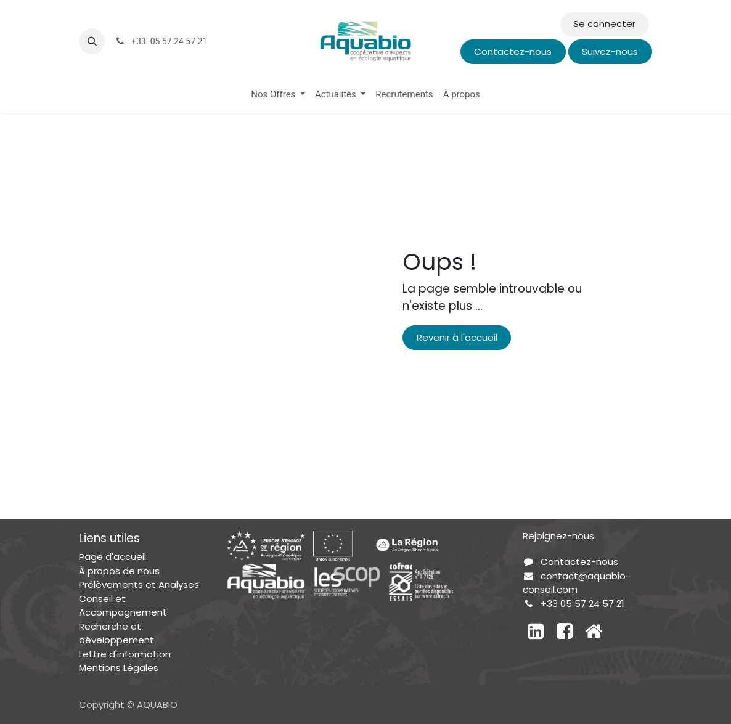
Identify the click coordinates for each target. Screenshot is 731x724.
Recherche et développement (116, 633)
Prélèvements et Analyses (139, 584)
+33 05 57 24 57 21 (582, 603)
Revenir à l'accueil (457, 337)
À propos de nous (119, 570)
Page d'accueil (112, 556)
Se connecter (604, 23)
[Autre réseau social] (593, 631)
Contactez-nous (513, 51)
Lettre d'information (125, 654)
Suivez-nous (610, 51)
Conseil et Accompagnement (123, 605)
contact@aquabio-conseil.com (577, 582)
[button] (92, 41)
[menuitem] (278, 95)
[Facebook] (564, 631)
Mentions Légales (118, 667)
